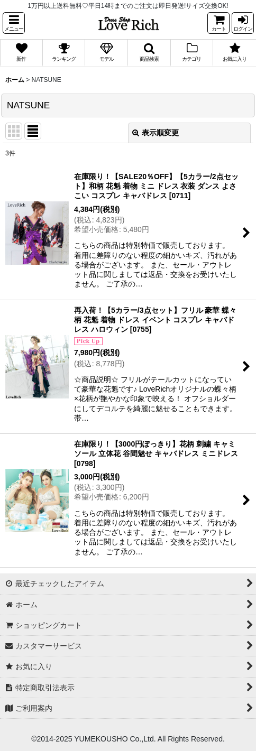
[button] (14, 23)
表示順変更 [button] (155, 132)
